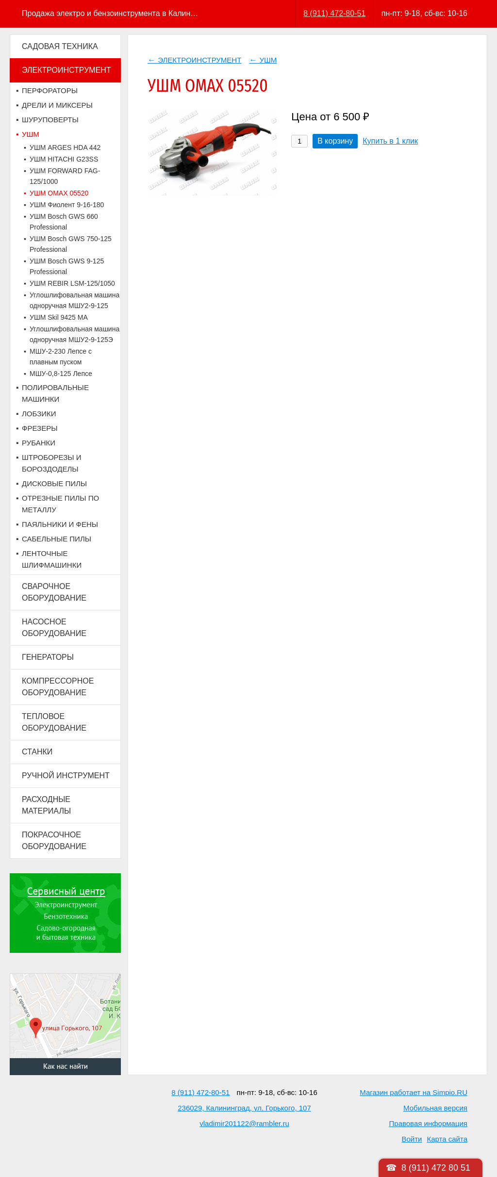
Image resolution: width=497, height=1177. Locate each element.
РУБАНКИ (38, 443)
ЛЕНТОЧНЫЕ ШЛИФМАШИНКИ (52, 559)
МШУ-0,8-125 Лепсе (61, 373)
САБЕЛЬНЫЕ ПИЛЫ (56, 539)
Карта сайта (447, 1139)
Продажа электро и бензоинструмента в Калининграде (111, 13)
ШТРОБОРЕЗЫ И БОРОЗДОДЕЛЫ (52, 463)
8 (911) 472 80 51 (435, 1168)
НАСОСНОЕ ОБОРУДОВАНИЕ (54, 628)
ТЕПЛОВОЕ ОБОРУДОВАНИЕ (54, 722)
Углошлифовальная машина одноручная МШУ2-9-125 (74, 300)
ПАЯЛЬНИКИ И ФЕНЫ (60, 524)
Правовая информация (428, 1123)
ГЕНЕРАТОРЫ (48, 657)
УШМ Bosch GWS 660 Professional (64, 222)
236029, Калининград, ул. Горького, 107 (244, 1108)
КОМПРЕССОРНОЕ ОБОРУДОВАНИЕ (58, 687)
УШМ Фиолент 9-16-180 (67, 205)
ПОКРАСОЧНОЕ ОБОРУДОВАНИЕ (54, 840)
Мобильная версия (435, 1108)
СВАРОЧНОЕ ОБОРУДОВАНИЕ (54, 592)
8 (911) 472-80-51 (334, 13)
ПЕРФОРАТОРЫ (50, 90)
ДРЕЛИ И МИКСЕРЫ (57, 105)
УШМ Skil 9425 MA (59, 317)
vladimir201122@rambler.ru (244, 1123)
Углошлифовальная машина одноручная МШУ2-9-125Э (74, 334)
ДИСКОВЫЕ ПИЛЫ (54, 483)
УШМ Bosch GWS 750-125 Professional (71, 244)
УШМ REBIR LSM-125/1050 (72, 283)
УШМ (30, 134)
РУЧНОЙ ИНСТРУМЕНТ (66, 775)
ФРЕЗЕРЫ (39, 428)
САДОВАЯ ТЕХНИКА (60, 46)
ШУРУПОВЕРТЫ (50, 119)
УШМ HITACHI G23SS (64, 159)
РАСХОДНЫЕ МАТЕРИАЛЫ (46, 805)
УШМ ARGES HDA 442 (65, 147)
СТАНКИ (37, 752)
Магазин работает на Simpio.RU (413, 1092)
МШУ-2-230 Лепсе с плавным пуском (61, 356)
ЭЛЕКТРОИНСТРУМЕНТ (66, 70)
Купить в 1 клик (390, 141)
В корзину (335, 141)
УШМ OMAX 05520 (59, 193)
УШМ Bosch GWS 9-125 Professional (67, 266)
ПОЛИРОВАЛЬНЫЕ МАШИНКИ (55, 393)
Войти (411, 1139)
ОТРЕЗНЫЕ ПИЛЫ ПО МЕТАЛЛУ (60, 504)
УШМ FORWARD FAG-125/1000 (65, 176)
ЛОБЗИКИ (39, 413)
